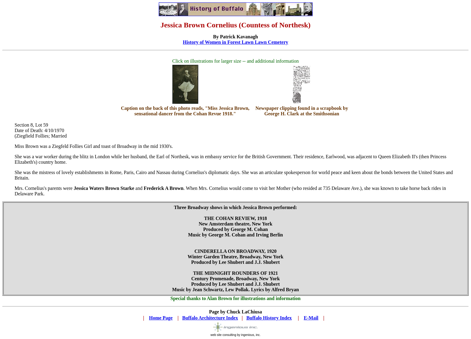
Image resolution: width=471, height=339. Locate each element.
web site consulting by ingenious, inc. (235, 333)
